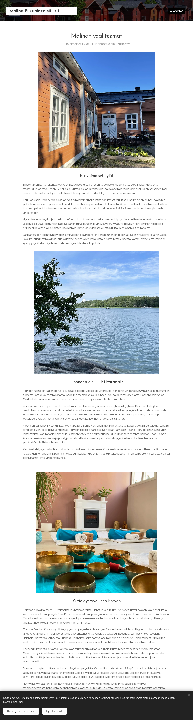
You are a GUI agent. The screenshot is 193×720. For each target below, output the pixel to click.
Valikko (176, 10)
